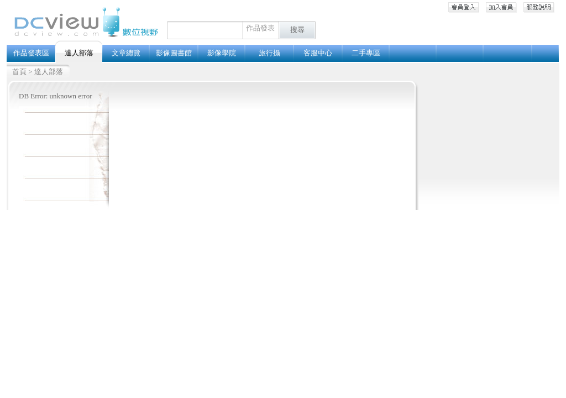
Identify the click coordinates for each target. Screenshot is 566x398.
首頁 (19, 71)
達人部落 (48, 71)
